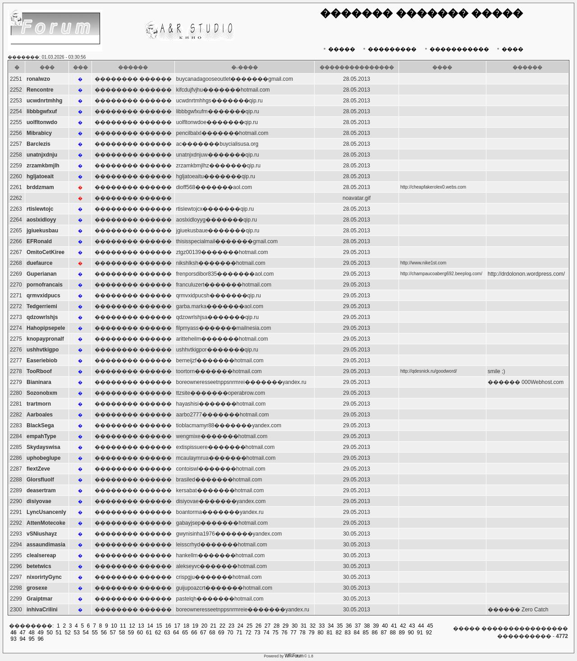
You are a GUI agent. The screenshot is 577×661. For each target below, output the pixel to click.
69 (221, 632)
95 (31, 639)
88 (393, 632)
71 (239, 632)
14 (150, 626)
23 (231, 626)
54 (86, 632)
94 (22, 639)
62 (158, 632)
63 (167, 632)
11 (123, 626)
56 (104, 632)
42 (403, 626)
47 (22, 632)
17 (177, 626)
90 (411, 632)
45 (430, 626)
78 (302, 632)
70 (230, 632)
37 (358, 626)
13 (141, 626)
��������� (389, 49)
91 (420, 632)
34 (331, 626)
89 (402, 632)
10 (114, 626)
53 (77, 632)
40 (385, 626)
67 (203, 632)
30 (295, 626)
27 (267, 626)
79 (311, 632)
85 (366, 632)
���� (509, 49)
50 (49, 632)
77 (293, 632)
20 (204, 626)
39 (376, 626)
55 (95, 632)
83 (348, 632)
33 (322, 626)
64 (176, 632)
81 (329, 632)
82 (338, 632)
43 (412, 626)
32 (313, 626)
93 (13, 639)
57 (113, 632)
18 (186, 626)
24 (240, 626)
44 (421, 626)
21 (213, 626)
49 (40, 632)
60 (140, 632)
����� (338, 49)
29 (285, 626)
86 (375, 632)
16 (168, 626)
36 (349, 626)
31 (304, 626)
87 (384, 632)
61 (149, 632)
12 (132, 626)
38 (367, 626)
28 (276, 626)
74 (266, 632)
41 (394, 626)
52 (68, 632)
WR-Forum (294, 655)
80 (320, 632)
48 (31, 632)
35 (340, 626)
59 (131, 632)
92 (429, 632)
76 (284, 632)
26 (258, 626)
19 (195, 626)
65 (185, 632)
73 (257, 632)
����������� (456, 49)
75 (275, 632)
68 (212, 632)
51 (59, 632)
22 (222, 626)
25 (249, 626)
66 (194, 632)
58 (122, 632)
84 (357, 632)
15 (159, 626)
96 (40, 639)
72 (248, 632)
